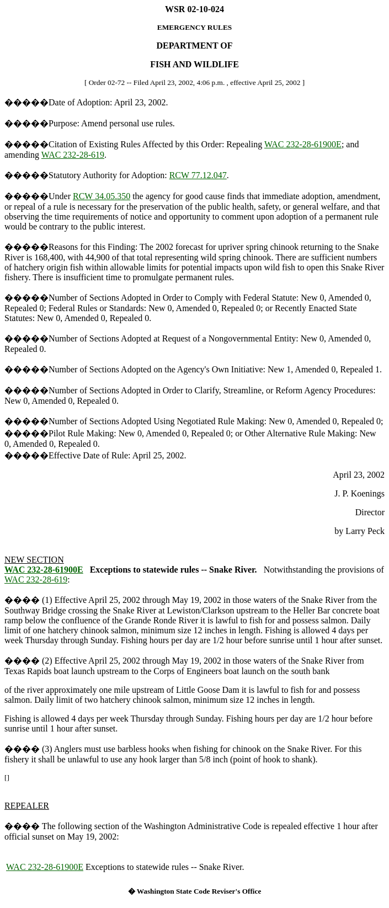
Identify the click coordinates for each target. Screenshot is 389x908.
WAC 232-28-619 (72, 154)
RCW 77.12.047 (198, 175)
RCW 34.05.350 (101, 196)
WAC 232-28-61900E (303, 144)
